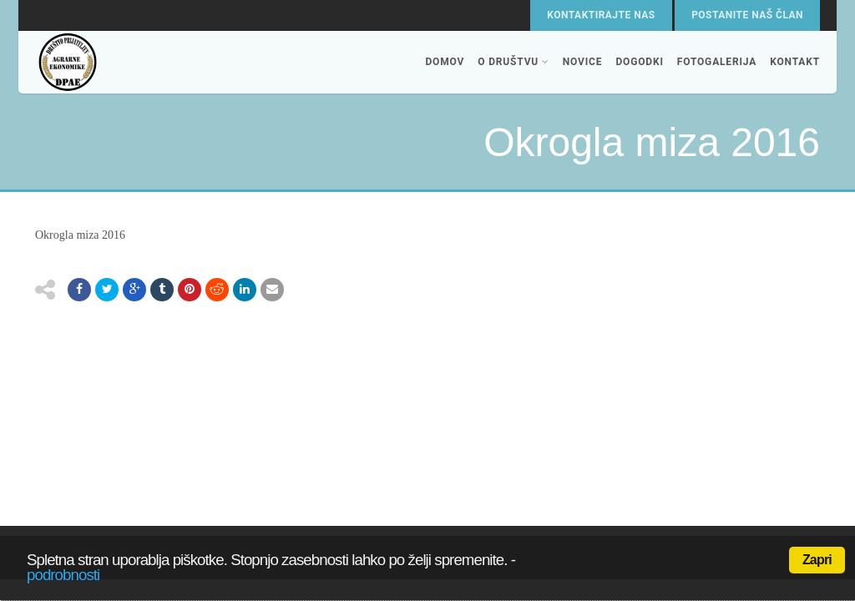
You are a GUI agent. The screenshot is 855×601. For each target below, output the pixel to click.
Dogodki (639, 62)
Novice (583, 62)
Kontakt (795, 62)
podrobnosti (63, 574)
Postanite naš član (747, 15)
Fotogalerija (716, 62)
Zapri (817, 560)
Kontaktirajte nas (601, 15)
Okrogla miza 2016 (80, 235)
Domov (444, 62)
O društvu (513, 62)
